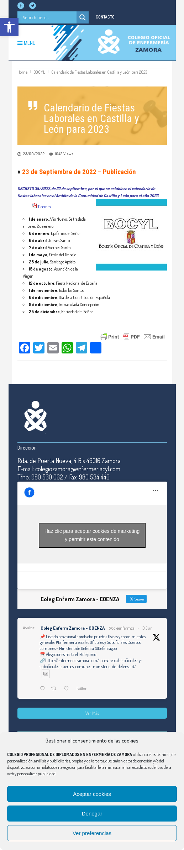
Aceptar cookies (92, 794)
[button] (9, 27)
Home (22, 72)
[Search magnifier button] (83, 17)
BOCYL (39, 72)
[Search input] (49, 17)
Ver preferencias (92, 833)
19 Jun (147, 628)
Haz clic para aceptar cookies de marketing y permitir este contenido (92, 535)
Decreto (44, 206)
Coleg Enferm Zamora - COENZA (73, 628)
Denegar (92, 813)
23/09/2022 (33, 153)
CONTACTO (105, 17)
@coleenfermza (122, 628)
